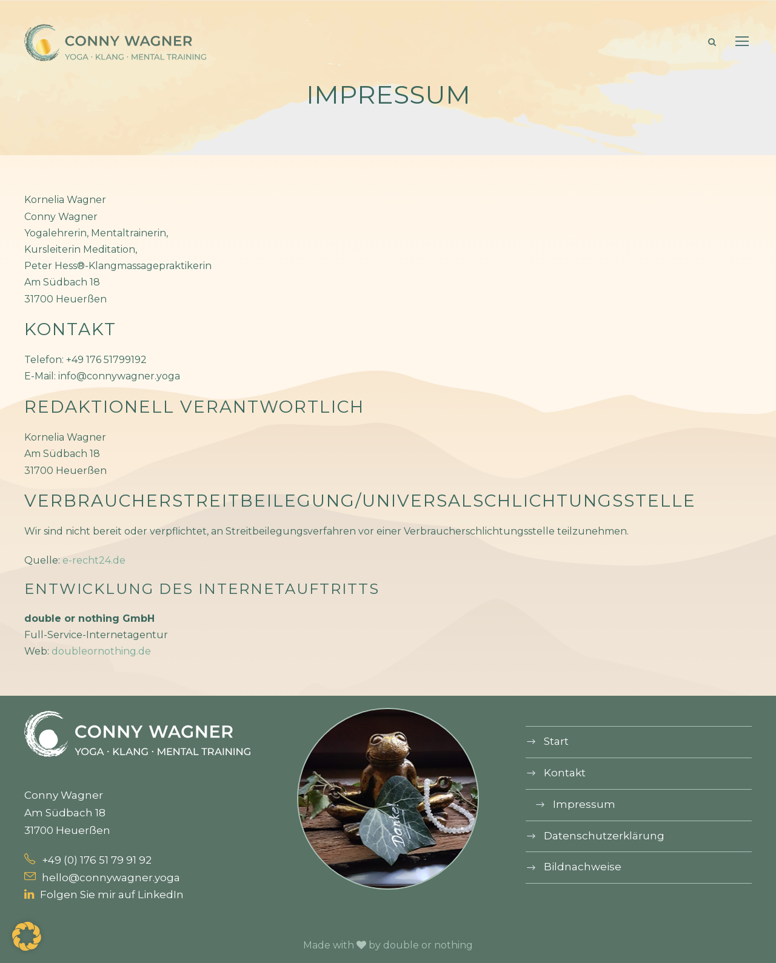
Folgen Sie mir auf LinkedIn (104, 894)
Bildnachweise (582, 867)
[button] (26, 936)
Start (556, 741)
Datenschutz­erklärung (604, 836)
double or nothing (428, 945)
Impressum (584, 804)
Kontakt (565, 773)
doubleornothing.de (101, 651)
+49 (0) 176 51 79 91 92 (88, 860)
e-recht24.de (93, 560)
